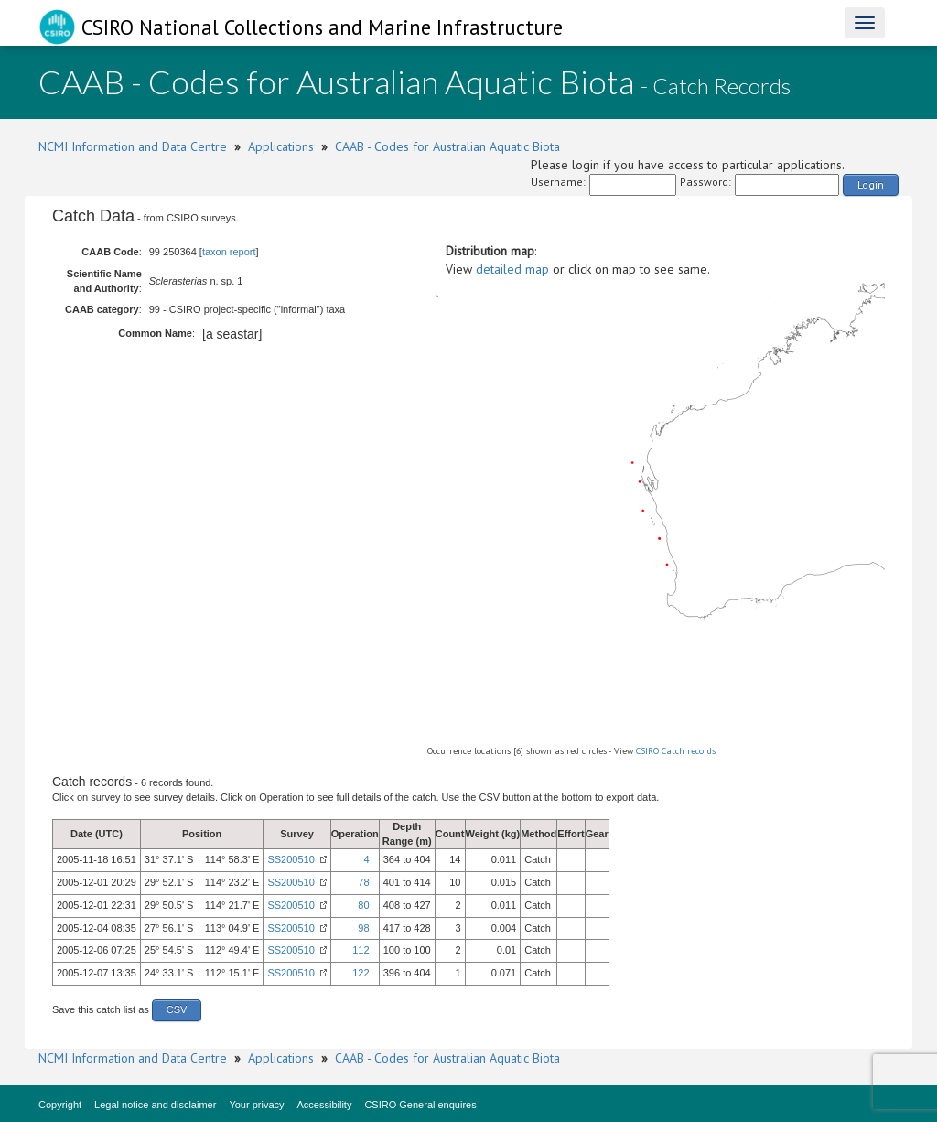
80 (363, 905)
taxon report (229, 251)
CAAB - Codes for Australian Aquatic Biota (447, 146)
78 (363, 882)
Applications (281, 146)
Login (870, 184)
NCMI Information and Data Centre (132, 146)
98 (363, 927)
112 (360, 949)
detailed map (512, 269)
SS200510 (290, 859)
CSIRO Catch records (676, 751)
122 (360, 972)
